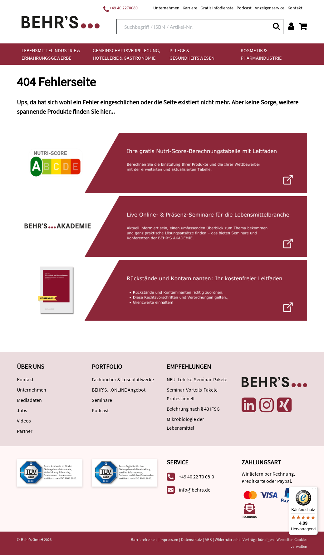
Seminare (102, 400)
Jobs (22, 410)
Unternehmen (166, 8)
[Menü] (314, 490)
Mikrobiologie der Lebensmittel (185, 423)
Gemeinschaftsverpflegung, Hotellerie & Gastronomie (126, 54)
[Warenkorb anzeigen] (303, 26)
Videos (24, 421)
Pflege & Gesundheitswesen (191, 54)
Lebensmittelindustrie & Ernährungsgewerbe (51, 54)
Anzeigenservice (269, 8)
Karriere (190, 8)
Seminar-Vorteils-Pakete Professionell (192, 394)
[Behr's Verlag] (61, 21)
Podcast (244, 8)
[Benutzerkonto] (291, 26)
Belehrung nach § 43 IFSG (193, 409)
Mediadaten (29, 400)
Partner (24, 431)
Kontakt (294, 8)
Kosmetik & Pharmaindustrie (261, 54)
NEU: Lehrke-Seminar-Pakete (197, 379)
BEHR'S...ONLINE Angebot (118, 390)
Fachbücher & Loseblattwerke (123, 379)
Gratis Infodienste (216, 8)
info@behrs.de (194, 490)
